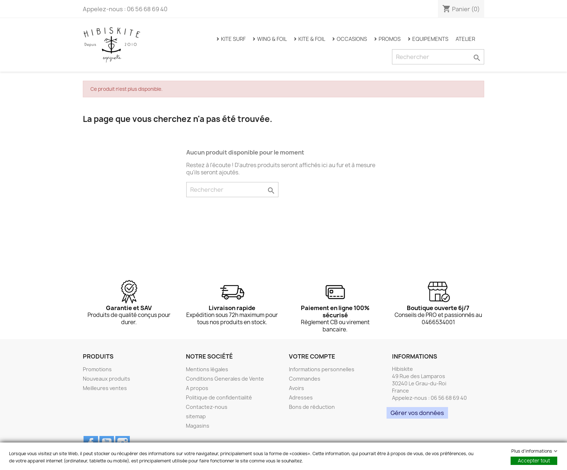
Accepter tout (534, 460)
